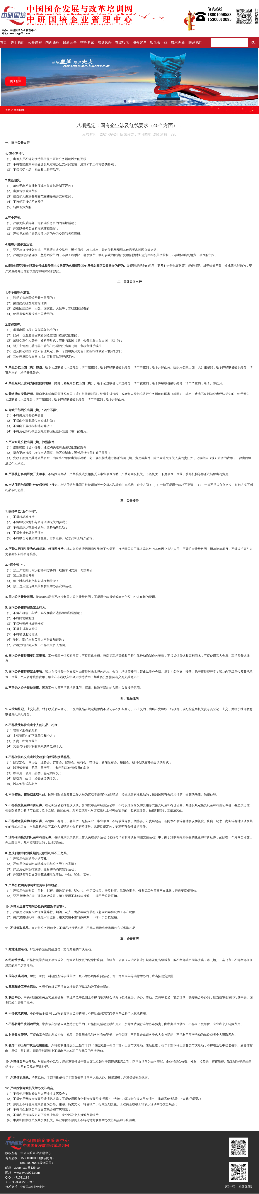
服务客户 (140, 42)
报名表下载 (158, 42)
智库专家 (87, 42)
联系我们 (195, 42)
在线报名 (122, 42)
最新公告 (70, 42)
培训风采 (105, 42)
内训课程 (52, 42)
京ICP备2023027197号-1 (22, 1182)
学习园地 (21, 110)
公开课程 (35, 42)
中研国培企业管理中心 (35, 1187)
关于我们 (17, 42)
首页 (3, 42)
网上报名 (18, 81)
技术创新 (178, 42)
